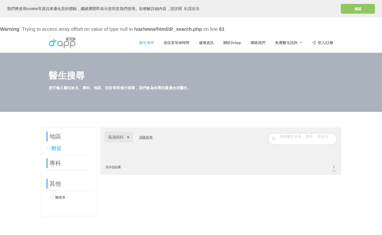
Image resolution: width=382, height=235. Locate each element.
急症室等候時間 (176, 42)
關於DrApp (232, 42)
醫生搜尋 (146, 42)
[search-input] (306, 136)
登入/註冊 (322, 42)
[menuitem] (334, 167)
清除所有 (146, 137)
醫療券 (60, 197)
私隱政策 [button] (192, 9)
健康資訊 (206, 42)
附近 (56, 148)
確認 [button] (357, 9)
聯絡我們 (258, 42)
